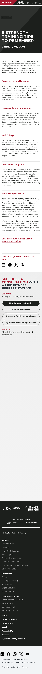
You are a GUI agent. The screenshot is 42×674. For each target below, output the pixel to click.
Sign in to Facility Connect (13, 639)
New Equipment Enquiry (21, 303)
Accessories (7, 584)
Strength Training (10, 581)
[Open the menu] (40, 2)
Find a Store (7, 623)
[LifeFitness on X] (16, 265)
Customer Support (21, 310)
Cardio (5, 577)
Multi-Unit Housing (10, 551)
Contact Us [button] (6, 659)
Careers (5, 635)
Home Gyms (7, 554)
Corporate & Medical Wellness (15, 565)
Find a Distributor (10, 619)
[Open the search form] (31, 2)
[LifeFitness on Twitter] (21, 654)
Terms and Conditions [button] (25, 662)
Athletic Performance (11, 558)
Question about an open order (21, 323)
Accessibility (7, 631)
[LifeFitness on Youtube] (27, 654)
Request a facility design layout (21, 316)
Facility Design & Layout (12, 600)
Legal (4, 627)
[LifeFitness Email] (22, 265)
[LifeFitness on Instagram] (15, 654)
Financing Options (10, 610)
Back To (6, 10)
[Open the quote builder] (36, 2)
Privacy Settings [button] (21, 659)
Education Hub (9, 607)
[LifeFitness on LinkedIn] (3, 265)
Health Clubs (8, 544)
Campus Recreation (10, 562)
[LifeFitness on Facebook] (10, 265)
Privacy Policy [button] (7, 662)
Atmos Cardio (8, 591)
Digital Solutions (9, 588)
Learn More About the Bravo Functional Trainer (17, 240)
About (4, 615)
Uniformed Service (10, 569)
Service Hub (7, 603)
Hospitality (6, 547)
